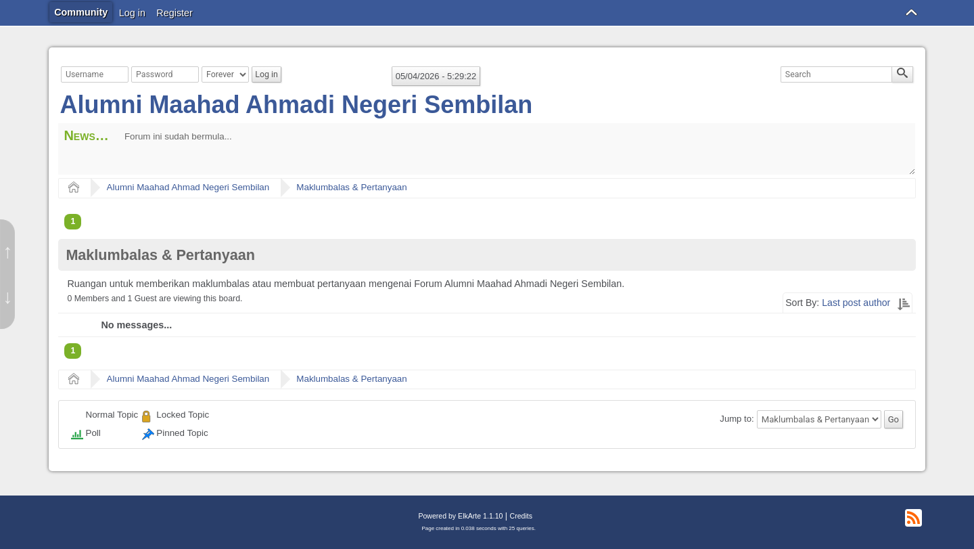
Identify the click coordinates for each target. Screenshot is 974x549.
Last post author (856, 302)
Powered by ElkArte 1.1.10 (460, 516)
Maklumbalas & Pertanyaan (351, 187)
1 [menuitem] (72, 221)
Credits (521, 516)
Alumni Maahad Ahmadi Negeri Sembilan (296, 104)
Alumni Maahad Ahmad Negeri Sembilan (188, 187)
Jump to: (736, 419)
